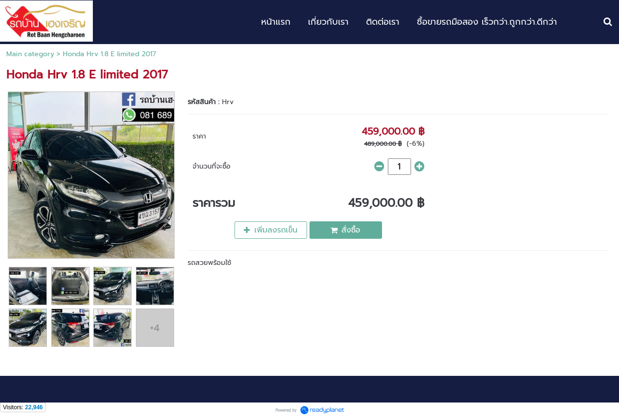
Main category (30, 54)
